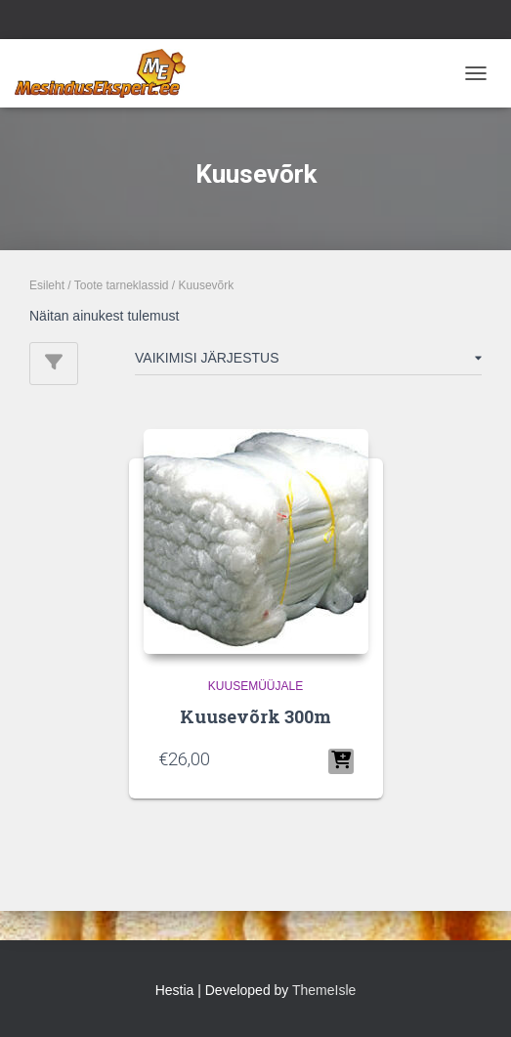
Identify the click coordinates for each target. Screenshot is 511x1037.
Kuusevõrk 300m (255, 716)
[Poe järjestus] (308, 361)
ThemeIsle (324, 990)
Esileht (46, 285)
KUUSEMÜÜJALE (255, 686)
